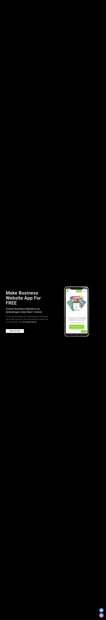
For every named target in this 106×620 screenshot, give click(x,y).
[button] (15, 331)
